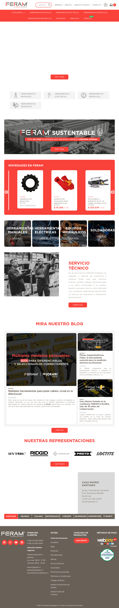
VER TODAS (60, 464)
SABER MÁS (78, 305)
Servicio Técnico (57, 563)
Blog (52, 547)
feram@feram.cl (34, 567)
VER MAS (59, 430)
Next (112, 191)
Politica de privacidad (60, 572)
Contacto (54, 542)
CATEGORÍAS (18, 12)
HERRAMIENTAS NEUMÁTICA (24, 105)
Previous (5, 191)
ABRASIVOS (74, 18)
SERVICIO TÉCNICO (82, 5)
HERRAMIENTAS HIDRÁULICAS (95, 12)
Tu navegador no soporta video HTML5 (59, 51)
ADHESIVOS (60, 18)
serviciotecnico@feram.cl (37, 573)
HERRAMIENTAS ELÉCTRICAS (67, 12)
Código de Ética (57, 580)
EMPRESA (58, 5)
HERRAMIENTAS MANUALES (40, 12)
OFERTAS (88, 17)
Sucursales (55, 568)
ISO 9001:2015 (56, 555)
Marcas (53, 559)
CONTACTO (96, 5)
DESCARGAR (81, 540)
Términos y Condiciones (61, 576)
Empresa (54, 551)
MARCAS (68, 5)
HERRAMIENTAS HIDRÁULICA (92, 95)
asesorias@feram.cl (35, 570)
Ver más (59, 77)
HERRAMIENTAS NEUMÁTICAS (39, 18)
